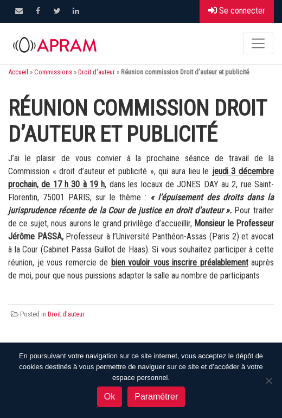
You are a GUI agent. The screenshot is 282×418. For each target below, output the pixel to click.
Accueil (18, 72)
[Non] (268, 380)
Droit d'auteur (96, 72)
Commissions (53, 72)
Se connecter (236, 10)
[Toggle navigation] (258, 43)
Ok (109, 396)
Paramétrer (156, 396)
